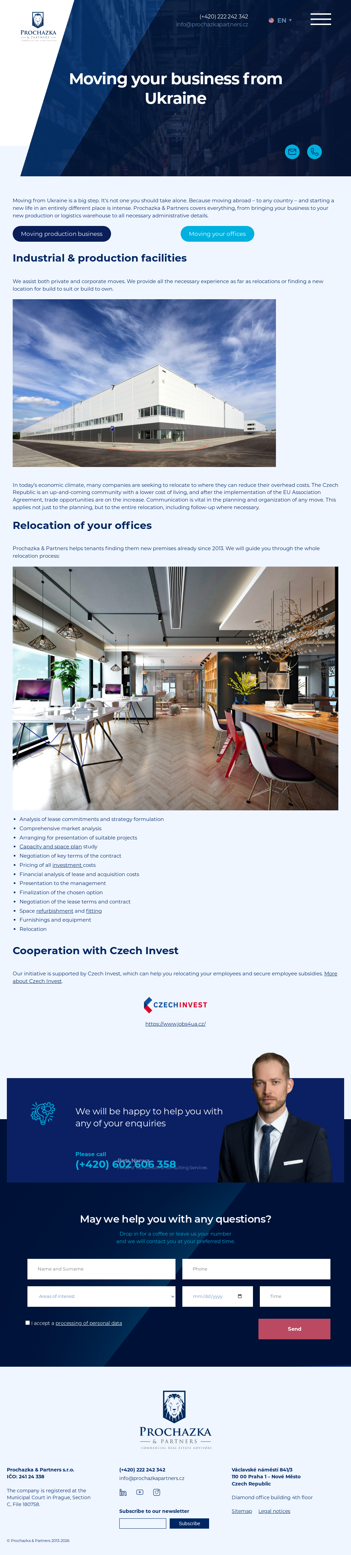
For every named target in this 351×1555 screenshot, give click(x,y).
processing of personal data (89, 1323)
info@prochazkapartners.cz (212, 24)
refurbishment (54, 911)
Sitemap (242, 1511)
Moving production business (61, 233)
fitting (94, 911)
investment (67, 865)
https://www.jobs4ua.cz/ (175, 1024)
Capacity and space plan (51, 846)
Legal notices (274, 1511)
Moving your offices (217, 233)
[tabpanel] (175, 88)
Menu (320, 19)
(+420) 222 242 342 (223, 16)
